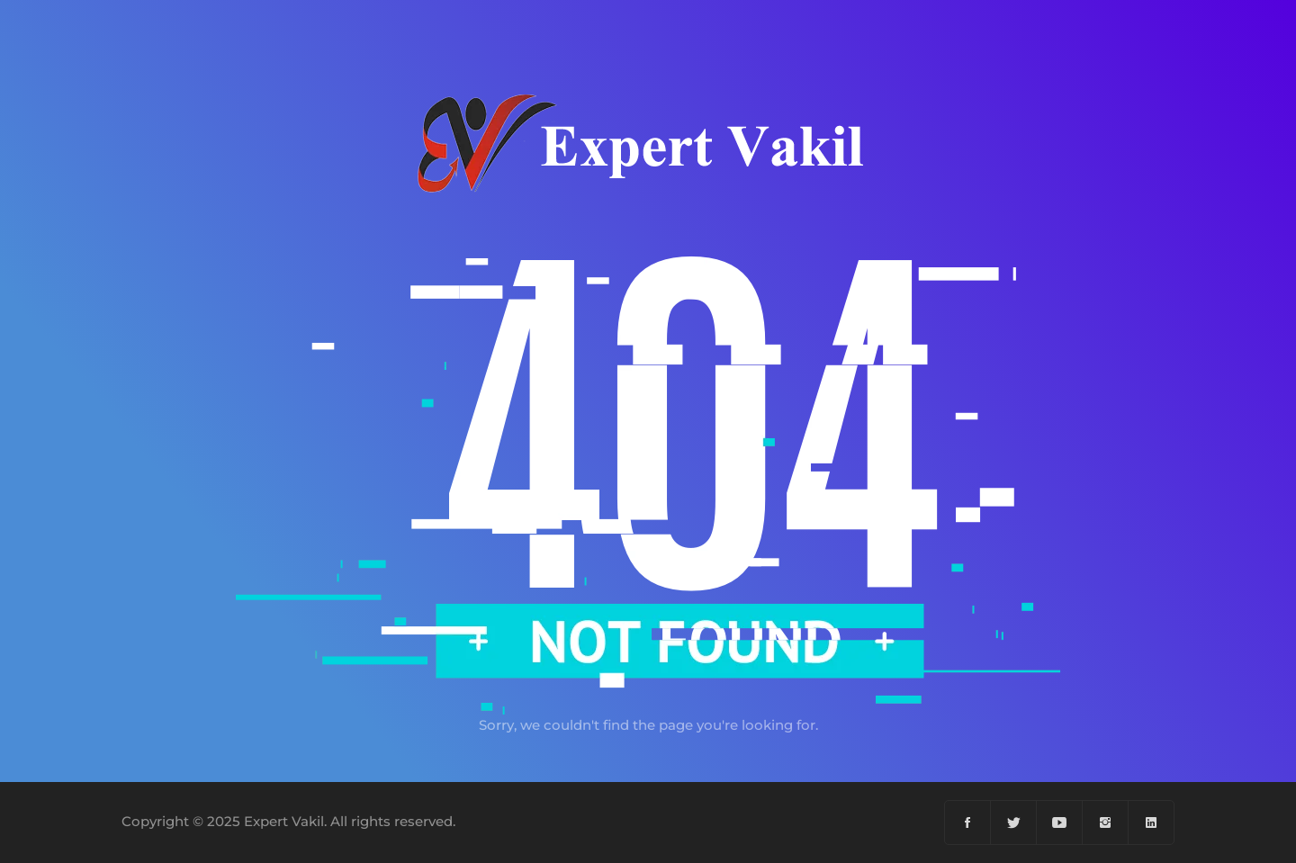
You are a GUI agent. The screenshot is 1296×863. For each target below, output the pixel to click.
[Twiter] (1014, 822)
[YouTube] (1060, 822)
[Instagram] (1106, 822)
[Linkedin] (1151, 822)
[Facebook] (968, 822)
